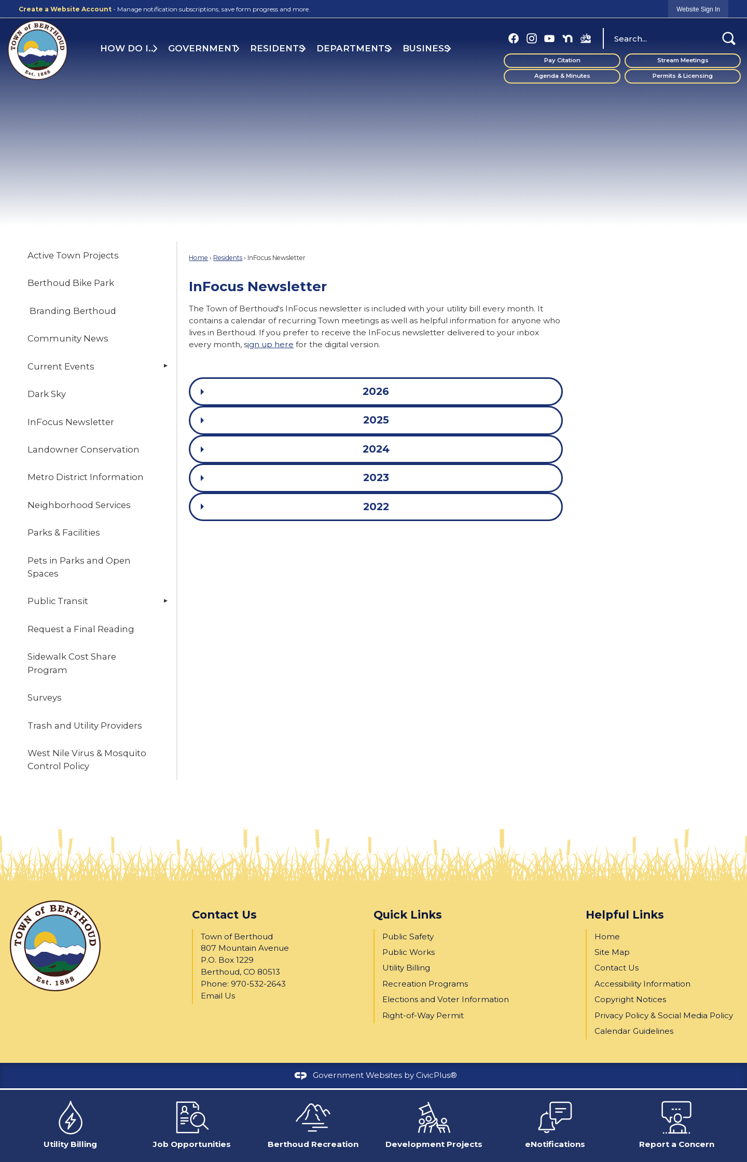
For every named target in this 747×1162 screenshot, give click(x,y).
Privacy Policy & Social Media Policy (663, 1015)
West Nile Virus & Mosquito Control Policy (86, 759)
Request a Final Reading (80, 629)
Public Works (408, 952)
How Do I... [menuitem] (128, 48)
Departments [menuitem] (353, 48)
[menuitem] (93, 255)
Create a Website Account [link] (65, 9)
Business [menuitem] (426, 48)
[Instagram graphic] (532, 38)
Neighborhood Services (79, 505)
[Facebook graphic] (513, 38)
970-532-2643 (258, 984)
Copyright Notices (630, 999)
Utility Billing (406, 968)
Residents (227, 258)
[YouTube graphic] (549, 38)
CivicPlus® (436, 1075)
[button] (728, 38)
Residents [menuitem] (277, 48)
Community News (67, 338)
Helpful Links (625, 914)
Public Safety (408, 936)
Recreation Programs (425, 984)
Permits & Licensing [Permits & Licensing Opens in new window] (683, 75)
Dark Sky (46, 394)
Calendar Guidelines (633, 1031)
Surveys (44, 697)
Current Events (60, 366)
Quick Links (408, 914)
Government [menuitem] (203, 48)
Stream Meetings (683, 60)
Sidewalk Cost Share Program (71, 663)
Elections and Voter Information (445, 999)
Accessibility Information (642, 984)
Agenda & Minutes (562, 75)
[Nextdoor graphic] (567, 38)
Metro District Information (85, 477)
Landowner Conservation (83, 449)
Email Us (218, 996)
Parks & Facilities (63, 532)
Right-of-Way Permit (423, 1015)
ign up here (270, 344)
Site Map (612, 952)
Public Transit (57, 601)
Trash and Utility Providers (84, 725)
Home (198, 258)
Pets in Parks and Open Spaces (79, 567)
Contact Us (616, 968)
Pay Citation (562, 60)
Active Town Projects (73, 255)
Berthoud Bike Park (70, 283)
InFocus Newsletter (70, 422)
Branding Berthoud (71, 311)
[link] (698, 9)
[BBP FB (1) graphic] (585, 38)
